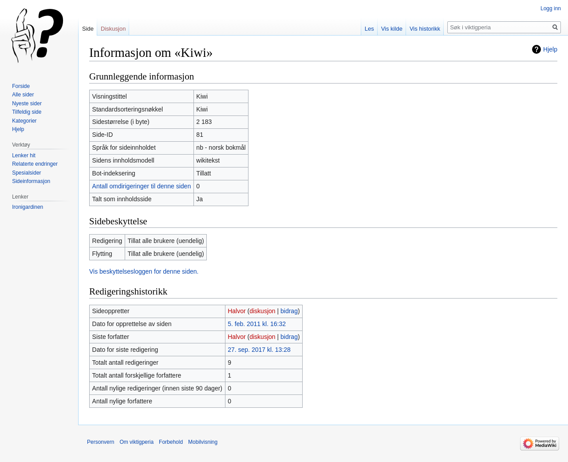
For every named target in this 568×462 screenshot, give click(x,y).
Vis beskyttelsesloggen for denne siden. (143, 271)
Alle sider (23, 95)
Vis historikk (425, 28)
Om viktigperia (136, 442)
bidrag (289, 311)
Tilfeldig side (26, 112)
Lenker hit (24, 155)
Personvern (100, 442)
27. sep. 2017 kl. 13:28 (259, 349)
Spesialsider (26, 173)
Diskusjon (113, 28)
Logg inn (550, 8)
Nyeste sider (27, 103)
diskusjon (262, 311)
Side (88, 28)
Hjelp (550, 49)
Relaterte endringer (35, 164)
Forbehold (171, 442)
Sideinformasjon (31, 181)
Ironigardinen (27, 207)
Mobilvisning (202, 442)
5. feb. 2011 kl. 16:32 (257, 323)
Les (369, 28)
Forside (21, 86)
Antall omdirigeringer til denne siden (141, 186)
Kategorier (24, 121)
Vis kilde (391, 28)
